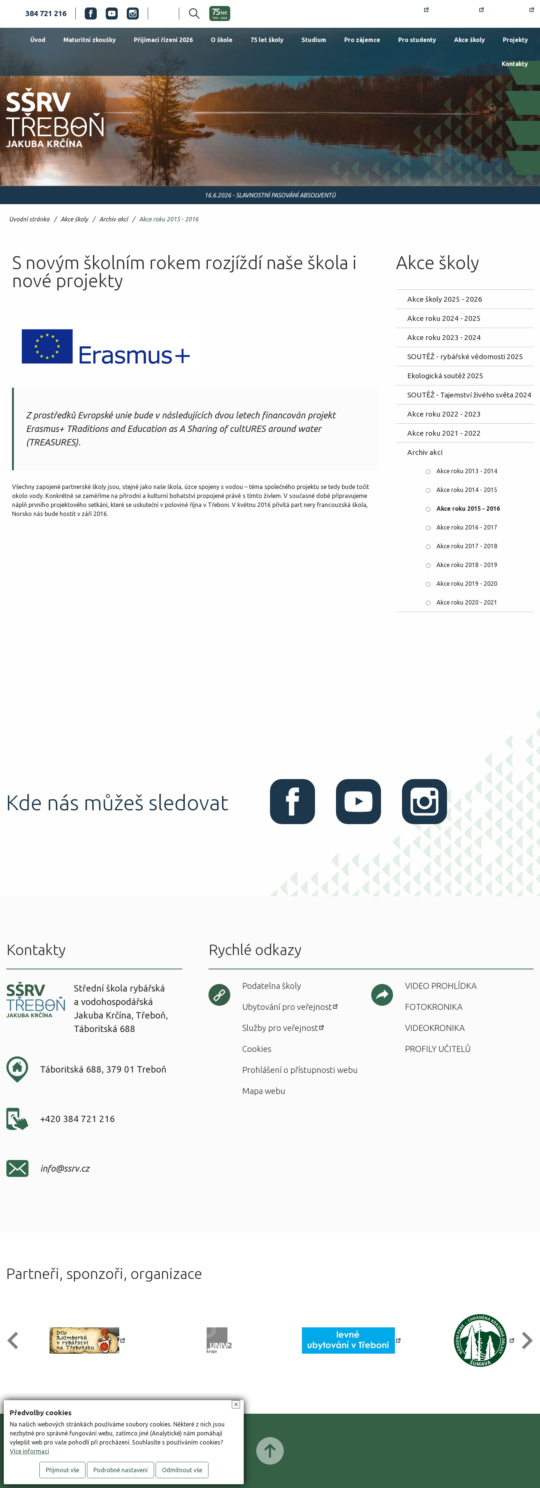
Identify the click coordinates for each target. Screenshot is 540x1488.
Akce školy (469, 39)
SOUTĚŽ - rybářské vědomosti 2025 (465, 356)
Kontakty (515, 63)
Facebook (91, 14)
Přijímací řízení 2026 (163, 39)
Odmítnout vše (182, 1470)
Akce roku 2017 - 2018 (466, 546)
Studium (314, 39)
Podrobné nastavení (120, 1470)
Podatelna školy (271, 985)
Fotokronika (433, 1006)
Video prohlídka (441, 985)
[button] (16, 1341)
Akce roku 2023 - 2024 (444, 337)
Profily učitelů (438, 1048)
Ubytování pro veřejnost (287, 1006)
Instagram (133, 14)
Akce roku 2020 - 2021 (466, 602)
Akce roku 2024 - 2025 (444, 318)
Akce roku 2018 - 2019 (466, 564)
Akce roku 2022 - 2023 (444, 414)
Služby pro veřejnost (280, 1027)
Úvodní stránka (29, 219)
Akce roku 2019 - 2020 (466, 583)
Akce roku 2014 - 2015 (466, 489)
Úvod (37, 39)
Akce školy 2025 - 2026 (444, 299)
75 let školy (267, 39)
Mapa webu (263, 1090)
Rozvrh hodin (401, 14)
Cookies (256, 1048)
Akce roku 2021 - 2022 (444, 433)
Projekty (515, 39)
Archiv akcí (113, 219)
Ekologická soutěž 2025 (445, 376)
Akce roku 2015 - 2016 (168, 219)
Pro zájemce (362, 39)
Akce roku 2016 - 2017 (466, 527)
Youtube (112, 14)
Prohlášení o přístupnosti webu (300, 1069)
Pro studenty (417, 39)
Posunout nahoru (270, 1451)
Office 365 (513, 14)
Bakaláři (461, 14)
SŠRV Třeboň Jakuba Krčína (46, 149)
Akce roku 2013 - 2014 (466, 471)
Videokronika (435, 1027)
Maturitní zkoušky (89, 39)
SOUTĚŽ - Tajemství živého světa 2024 (469, 395)
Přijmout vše (62, 1470)
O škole (221, 39)
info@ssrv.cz (64, 1168)
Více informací (29, 1451)
